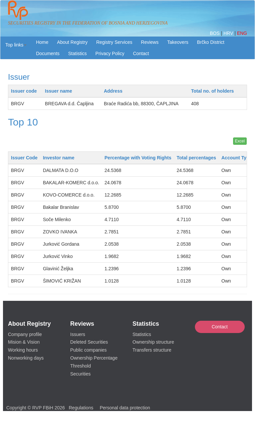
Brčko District (210, 42)
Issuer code (24, 91)
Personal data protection (125, 407)
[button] (16, 45)
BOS (215, 33)
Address (113, 91)
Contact (219, 326)
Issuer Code (24, 157)
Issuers (77, 334)
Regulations (81, 407)
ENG (242, 33)
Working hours (23, 350)
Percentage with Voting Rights (138, 157)
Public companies (88, 350)
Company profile (25, 334)
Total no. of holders (212, 91)
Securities (80, 374)
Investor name (58, 157)
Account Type (236, 157)
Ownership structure (153, 342)
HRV (228, 33)
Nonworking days (25, 358)
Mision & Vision (24, 342)
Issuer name (58, 91)
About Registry (72, 42)
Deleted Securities (89, 342)
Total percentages (196, 157)
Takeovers (177, 42)
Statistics (77, 53)
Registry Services (114, 42)
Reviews (150, 42)
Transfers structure (151, 350)
